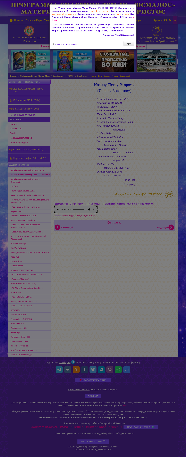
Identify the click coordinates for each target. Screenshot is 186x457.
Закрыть (128, 43)
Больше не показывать (64, 44)
